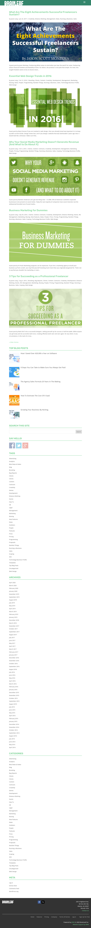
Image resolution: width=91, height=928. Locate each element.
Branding (31, 80)
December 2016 (14, 658)
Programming (28, 83)
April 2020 (12, 582)
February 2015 (13, 718)
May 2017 (12, 643)
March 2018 (13, 623)
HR (80, 215)
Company (54, 917)
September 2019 (14, 597)
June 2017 (12, 640)
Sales (75, 19)
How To (11, 502)
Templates (12, 563)
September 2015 (14, 701)
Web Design (13, 85)
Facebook (12, 445)
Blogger (25, 445)
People (21, 83)
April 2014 (12, 747)
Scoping (59, 151)
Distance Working (40, 19)
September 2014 (14, 733)
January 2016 (13, 689)
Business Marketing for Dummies (28, 210)
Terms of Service (64, 917)
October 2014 (13, 730)
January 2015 (13, 721)
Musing (11, 83)
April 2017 (12, 646)
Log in (11, 883)
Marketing (74, 80)
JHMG (73, 922)
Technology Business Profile (70, 83)
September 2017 (14, 632)
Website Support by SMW (81, 924)
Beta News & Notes (15, 464)
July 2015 (12, 707)
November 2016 (14, 661)
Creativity (31, 19)
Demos (11, 490)
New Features (35, 217)
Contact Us (85, 910)
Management (51, 19)
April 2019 (12, 608)
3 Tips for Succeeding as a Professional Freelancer (38, 276)
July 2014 (12, 739)
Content (42, 80)
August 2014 (13, 736)
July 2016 (12, 672)
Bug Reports (38, 280)
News (57, 19)
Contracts (42, 149)
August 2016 (13, 669)
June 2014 (12, 742)
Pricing (16, 151)
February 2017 (13, 652)
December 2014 (14, 724)
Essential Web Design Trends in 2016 (30, 76)
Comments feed (14, 888)
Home (32, 917)
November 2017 (14, 626)
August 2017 (13, 635)
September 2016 (14, 666)
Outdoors (12, 525)
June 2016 (12, 675)
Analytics (12, 461)
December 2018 (14, 620)
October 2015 (13, 698)
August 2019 (13, 600)
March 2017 (13, 649)
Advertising (12, 458)
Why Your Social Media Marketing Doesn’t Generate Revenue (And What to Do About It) (44, 143)
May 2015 (12, 713)
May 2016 (12, 678)
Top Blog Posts (13, 565)
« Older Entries (14, 342)
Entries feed (13, 886)
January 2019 (13, 617)
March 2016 (13, 684)
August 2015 (13, 704)
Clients (37, 80)
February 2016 (13, 687)
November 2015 (14, 695)
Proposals (12, 542)
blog (10, 467)
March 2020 (13, 585)
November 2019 (14, 594)
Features (39, 917)
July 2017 (12, 637)
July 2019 (12, 603)
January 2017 (13, 655)
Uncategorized (13, 568)
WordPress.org (13, 891)
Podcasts (12, 531)
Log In (74, 917)
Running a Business (66, 19)
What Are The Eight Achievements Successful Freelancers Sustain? (43, 13)
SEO (10, 557)
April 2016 (12, 681)
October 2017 (13, 629)
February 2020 (13, 588)
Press (51, 217)
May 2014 (12, 744)
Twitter (19, 445)
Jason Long (14, 19)
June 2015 (12, 710)
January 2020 (13, 591)
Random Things (38, 83)
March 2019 (13, 611)
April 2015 (12, 715)
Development (57, 80)
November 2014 (14, 727)
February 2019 (13, 614)
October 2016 (13, 663)
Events (76, 215)
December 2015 (14, 692)
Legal (10, 508)
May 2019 (12, 606)
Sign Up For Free (84, 917)
